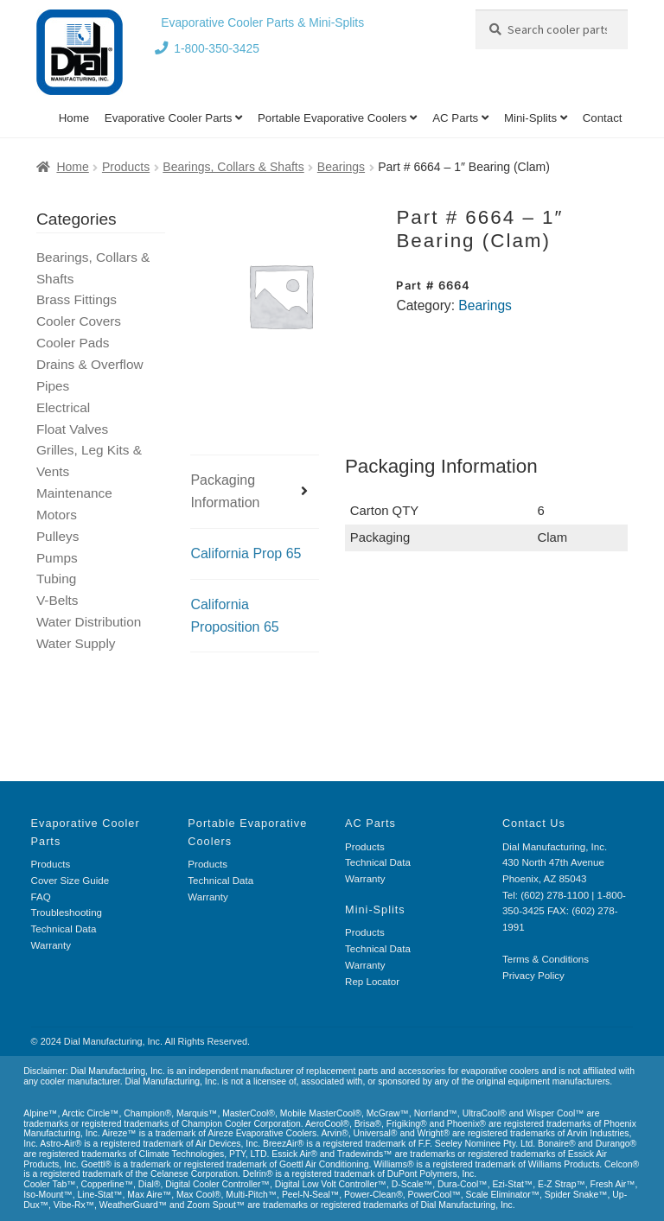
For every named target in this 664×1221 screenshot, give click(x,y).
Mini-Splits (530, 117)
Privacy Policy (533, 975)
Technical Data (64, 929)
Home (74, 117)
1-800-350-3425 (216, 48)
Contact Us (533, 823)
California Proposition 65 (234, 615)
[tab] (254, 492)
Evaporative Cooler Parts (168, 117)
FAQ (41, 897)
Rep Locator (372, 981)
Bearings (341, 167)
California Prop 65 (245, 553)
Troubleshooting (66, 912)
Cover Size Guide (70, 880)
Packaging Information (224, 491)
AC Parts (455, 117)
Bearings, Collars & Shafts (233, 167)
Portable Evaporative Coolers (332, 117)
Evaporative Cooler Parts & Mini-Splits (262, 22)
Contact (602, 117)
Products (126, 167)
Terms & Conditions (545, 959)
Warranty (51, 945)
